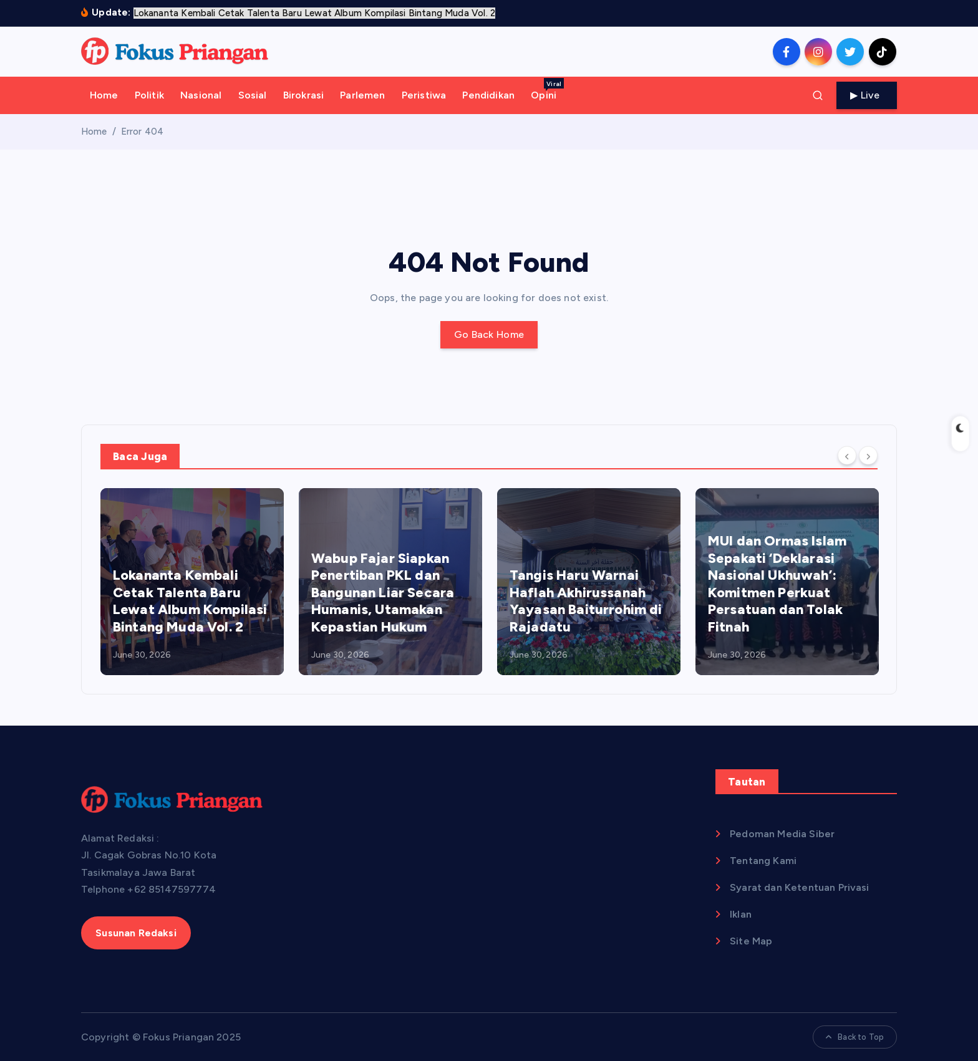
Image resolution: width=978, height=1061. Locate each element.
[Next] (868, 455)
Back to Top (855, 1037)
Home (104, 95)
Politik (149, 95)
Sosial (252, 95)
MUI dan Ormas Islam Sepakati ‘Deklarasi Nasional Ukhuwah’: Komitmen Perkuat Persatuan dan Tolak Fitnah (777, 583)
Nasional (200, 95)
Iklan (741, 914)
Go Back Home (489, 334)
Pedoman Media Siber (782, 834)
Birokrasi (303, 95)
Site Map (751, 941)
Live (867, 95)
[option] (192, 581)
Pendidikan (488, 95)
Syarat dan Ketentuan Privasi (799, 887)
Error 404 (142, 131)
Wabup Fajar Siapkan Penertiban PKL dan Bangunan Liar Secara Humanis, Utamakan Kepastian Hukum (382, 592)
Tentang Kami (763, 861)
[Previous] (847, 455)
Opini (547, 89)
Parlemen (362, 95)
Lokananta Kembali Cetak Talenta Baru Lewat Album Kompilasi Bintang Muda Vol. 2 (190, 601)
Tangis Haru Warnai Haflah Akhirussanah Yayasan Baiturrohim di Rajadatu (586, 601)
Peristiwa (424, 95)
